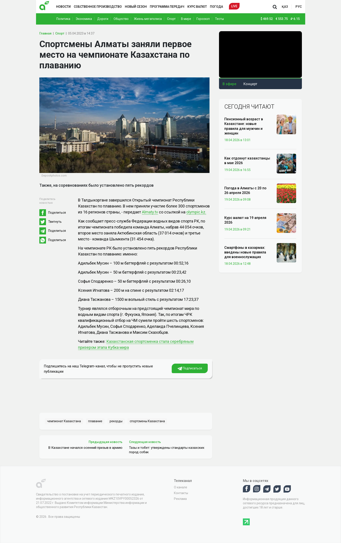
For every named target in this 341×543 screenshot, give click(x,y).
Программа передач (167, 6)
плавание (95, 421)
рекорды (116, 421)
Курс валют (197, 6)
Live (234, 6)
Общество (121, 19)
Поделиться (57, 212)
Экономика (84, 19)
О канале (180, 487)
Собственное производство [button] (98, 6)
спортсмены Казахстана (147, 421)
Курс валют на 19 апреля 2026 (245, 220)
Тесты (219, 19)
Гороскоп (203, 19)
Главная (45, 33)
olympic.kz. (196, 212)
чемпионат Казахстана (64, 421)
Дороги (102, 19)
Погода (216, 6)
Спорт (171, 19)
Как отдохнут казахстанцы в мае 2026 (247, 160)
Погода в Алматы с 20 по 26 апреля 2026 (245, 190)
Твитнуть (55, 221)
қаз (285, 6)
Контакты (181, 493)
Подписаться (189, 368)
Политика (63, 19)
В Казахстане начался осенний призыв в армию (85, 448)
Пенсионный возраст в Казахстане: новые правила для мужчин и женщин (243, 126)
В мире (186, 19)
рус (298, 6)
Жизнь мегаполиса (148, 19)
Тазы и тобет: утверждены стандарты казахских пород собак (166, 450)
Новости (63, 6)
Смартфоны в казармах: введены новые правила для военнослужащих (245, 252)
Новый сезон (136, 6)
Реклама (180, 499)
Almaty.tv (150, 212)
